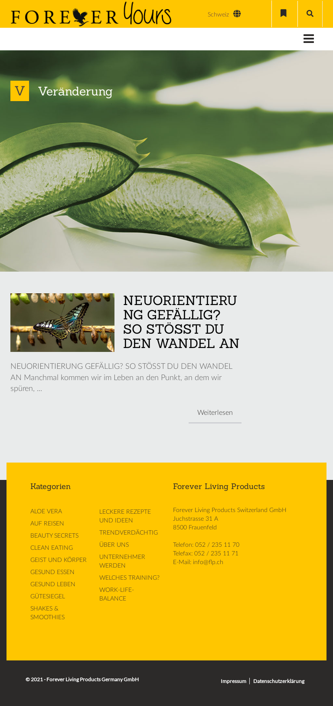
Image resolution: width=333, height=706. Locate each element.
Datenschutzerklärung (278, 681)
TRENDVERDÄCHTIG (128, 533)
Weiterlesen (215, 412)
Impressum (233, 681)
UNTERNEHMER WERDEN (122, 561)
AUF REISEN (47, 524)
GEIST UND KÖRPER (58, 560)
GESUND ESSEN (52, 572)
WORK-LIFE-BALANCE (116, 594)
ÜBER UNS (114, 545)
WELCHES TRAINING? (129, 578)
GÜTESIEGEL (47, 597)
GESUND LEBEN (52, 584)
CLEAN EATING (51, 548)
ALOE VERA (46, 512)
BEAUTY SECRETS (54, 536)
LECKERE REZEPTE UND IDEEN (125, 516)
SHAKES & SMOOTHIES (47, 613)
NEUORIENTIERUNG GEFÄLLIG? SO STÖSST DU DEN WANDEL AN (181, 321)
